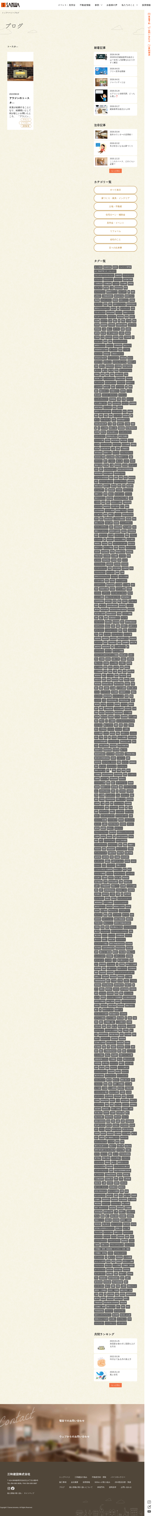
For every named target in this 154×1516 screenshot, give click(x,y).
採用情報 (146, 4)
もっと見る (115, 171)
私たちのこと (128, 4)
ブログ (62, 1487)
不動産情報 (85, 4)
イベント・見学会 (66, 4)
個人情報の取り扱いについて (81, 1487)
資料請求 (112, 1487)
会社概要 (74, 1482)
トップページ (7, 13)
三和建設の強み (81, 1477)
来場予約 (100, 1487)
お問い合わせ (126, 1487)
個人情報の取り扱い (14, 1493)
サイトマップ (29, 1493)
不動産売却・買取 (99, 1477)
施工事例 (62, 1482)
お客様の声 (111, 4)
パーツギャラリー (118, 1477)
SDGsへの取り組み (102, 1482)
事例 (97, 4)
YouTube (149, 1511)
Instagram (149, 1502)
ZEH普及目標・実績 (123, 1482)
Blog (149, 1507)
